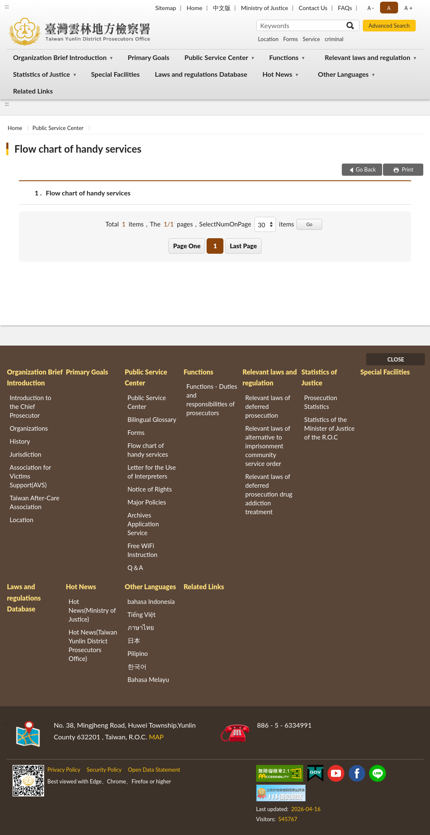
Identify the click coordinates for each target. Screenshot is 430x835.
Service (311, 39)
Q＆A (135, 567)
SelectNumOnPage (225, 224)
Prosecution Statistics (320, 402)
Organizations (29, 428)
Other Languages (343, 74)
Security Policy (104, 769)
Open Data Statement (154, 769)
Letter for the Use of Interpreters (152, 471)
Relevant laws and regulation (367, 57)
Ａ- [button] (370, 7)
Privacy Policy (63, 769)
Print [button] (407, 169)
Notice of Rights (150, 489)
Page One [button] (186, 246)
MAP (156, 737)
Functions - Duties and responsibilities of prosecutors (211, 399)
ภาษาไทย (141, 627)
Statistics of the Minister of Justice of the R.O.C (329, 428)
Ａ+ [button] (407, 7)
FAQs (345, 7)
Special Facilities (115, 74)
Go (309, 224)
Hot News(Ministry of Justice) (92, 610)
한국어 (137, 666)
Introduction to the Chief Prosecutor (30, 406)
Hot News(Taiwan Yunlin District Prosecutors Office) (92, 645)
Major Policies (147, 502)
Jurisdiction (25, 454)
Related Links (33, 91)
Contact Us (313, 7)
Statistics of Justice (41, 74)
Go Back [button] (366, 169)
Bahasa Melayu (148, 679)
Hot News (277, 74)
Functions (284, 57)
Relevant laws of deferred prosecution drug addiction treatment (268, 494)
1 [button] (215, 246)
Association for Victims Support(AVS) (30, 476)
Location (268, 39)
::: (7, 6)
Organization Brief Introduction (60, 57)
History (20, 441)
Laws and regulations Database (201, 74)
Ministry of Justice (264, 7)
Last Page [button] (243, 246)
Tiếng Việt (142, 614)
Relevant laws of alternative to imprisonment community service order (267, 445)
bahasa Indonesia (151, 601)
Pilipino (138, 653)
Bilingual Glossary (152, 419)
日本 (134, 640)
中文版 (222, 7)
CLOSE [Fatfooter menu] (395, 359)
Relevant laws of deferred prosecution (267, 406)
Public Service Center (216, 57)
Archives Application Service (143, 523)
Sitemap (165, 7)
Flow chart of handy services (78, 149)
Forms (290, 39)
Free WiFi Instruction (142, 550)
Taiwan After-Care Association (34, 502)
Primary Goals (148, 57)
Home (194, 7)
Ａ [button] (389, 7)
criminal (334, 39)
